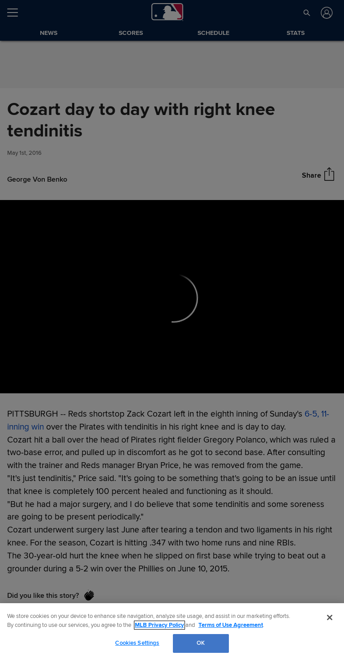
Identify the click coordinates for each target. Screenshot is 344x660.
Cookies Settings (137, 643)
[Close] (330, 617)
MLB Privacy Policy (159, 625)
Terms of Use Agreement (230, 625)
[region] (172, 631)
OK (201, 643)
